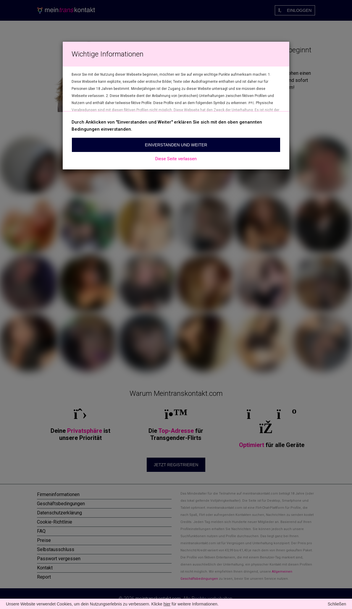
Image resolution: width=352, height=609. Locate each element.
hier (167, 604)
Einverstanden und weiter (176, 144)
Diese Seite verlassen (176, 158)
